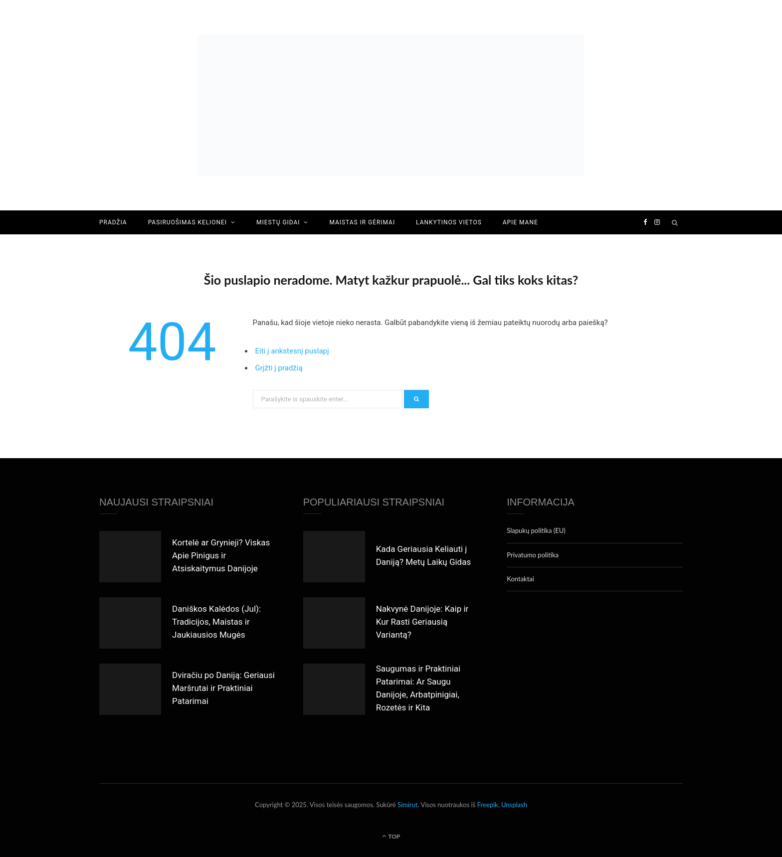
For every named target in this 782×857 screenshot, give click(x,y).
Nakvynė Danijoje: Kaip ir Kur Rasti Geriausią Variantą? (422, 622)
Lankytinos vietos (449, 222)
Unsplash (514, 805)
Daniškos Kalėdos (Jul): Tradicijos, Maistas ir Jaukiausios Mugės (216, 622)
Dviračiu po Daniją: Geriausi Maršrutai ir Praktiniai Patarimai (223, 688)
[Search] (675, 222)
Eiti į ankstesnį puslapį (292, 350)
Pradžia (113, 222)
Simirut (407, 805)
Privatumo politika (533, 555)
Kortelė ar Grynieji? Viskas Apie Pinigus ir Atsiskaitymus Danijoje (221, 555)
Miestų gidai (278, 222)
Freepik (487, 805)
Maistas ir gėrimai (362, 222)
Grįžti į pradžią (279, 367)
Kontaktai (520, 579)
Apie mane (520, 222)
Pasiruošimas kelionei (187, 222)
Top (391, 836)
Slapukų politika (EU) (536, 530)
